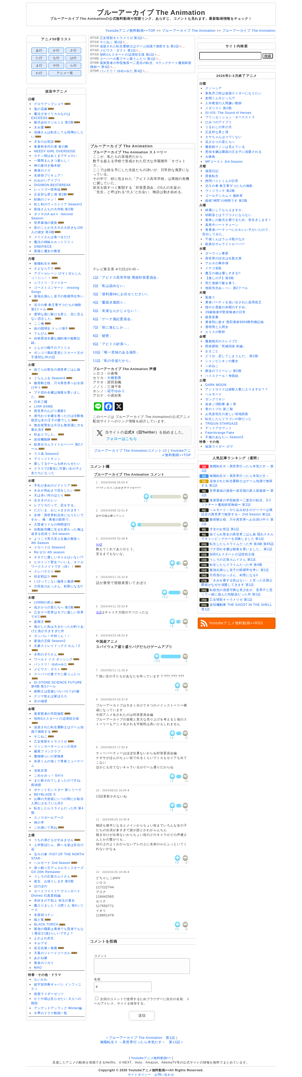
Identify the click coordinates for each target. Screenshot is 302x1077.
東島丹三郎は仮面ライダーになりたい (233, 93)
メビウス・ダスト (47, 669)
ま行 (39, 65)
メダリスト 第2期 (218, 108)
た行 (39, 58)
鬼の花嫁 (40, 109)
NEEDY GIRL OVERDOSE (55, 151)
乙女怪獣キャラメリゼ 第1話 (231, 599)
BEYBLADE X (45, 794)
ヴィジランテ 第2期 (220, 191)
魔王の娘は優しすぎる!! (223, 273)
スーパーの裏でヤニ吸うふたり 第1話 (128, 58)
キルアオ (40, 943)
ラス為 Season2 (46, 454)
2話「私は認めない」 (110, 286)
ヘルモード (213, 394)
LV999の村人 (44, 602)
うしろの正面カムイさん (52, 876)
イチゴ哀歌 (213, 268)
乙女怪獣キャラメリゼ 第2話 (121, 38)
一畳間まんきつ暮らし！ (52, 160)
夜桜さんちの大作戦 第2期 (53, 209)
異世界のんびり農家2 (50, 411)
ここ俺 (39, 323)
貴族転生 (211, 176)
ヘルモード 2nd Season (52, 863)
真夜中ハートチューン (221, 225)
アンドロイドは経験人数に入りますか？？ (236, 389)
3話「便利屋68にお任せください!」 (121, 294)
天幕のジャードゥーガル (52, 953)
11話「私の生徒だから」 (113, 361)
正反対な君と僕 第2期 (50, 194)
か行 (56, 50)
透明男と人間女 (216, 327)
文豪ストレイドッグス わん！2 (57, 646)
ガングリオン (215, 399)
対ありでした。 (45, 434)
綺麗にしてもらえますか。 (225, 210)
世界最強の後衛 (45, 223)
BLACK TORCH (46, 924)
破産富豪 (211, 317)
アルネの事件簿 (216, 263)
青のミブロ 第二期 (219, 409)
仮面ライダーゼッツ (49, 994)
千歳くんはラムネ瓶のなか (225, 239)
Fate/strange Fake (219, 433)
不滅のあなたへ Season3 (224, 437)
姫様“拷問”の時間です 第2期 (226, 200)
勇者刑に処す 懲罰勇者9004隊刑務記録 (234, 322)
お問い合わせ (164, 1074)
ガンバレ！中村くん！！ (52, 636)
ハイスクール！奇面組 (221, 376)
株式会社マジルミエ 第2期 (53, 122)
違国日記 (211, 171)
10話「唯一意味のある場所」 (116, 352)
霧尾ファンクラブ (47, 751)
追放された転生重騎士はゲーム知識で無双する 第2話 (139, 46)
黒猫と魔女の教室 (47, 251)
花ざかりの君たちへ (220, 142)
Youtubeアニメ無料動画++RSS (236, 623)
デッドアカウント (218, 428)
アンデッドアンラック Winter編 (58, 1008)
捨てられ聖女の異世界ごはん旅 (57, 369)
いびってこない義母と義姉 (54, 581)
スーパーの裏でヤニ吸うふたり (57, 674)
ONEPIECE (43, 246)
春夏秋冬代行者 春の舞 (51, 146)
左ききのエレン (45, 500)
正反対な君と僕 (216, 132)
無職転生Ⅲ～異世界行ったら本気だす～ (239, 476)
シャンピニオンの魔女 (221, 361)
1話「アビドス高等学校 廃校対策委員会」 (126, 277)
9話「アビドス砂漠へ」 (112, 344)
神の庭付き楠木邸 (47, 165)
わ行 (39, 73)
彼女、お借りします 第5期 (53, 881)
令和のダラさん (45, 654)
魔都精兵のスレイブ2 (221, 341)
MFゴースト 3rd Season (224, 161)
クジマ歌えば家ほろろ (50, 696)
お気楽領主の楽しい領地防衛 (226, 414)
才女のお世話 (44, 141)
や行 (56, 65)
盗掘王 (39, 621)
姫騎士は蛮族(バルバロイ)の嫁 (57, 691)
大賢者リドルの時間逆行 (52, 524)
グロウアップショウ (49, 104)
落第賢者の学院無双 (49, 713)
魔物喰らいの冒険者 (49, 756)
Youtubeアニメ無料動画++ (151, 1058)
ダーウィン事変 (216, 253)
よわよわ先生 (44, 938)
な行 (56, 58)
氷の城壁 (40, 701)
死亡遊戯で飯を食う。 (221, 283)
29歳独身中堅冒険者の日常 (225, 312)
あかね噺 (40, 958)
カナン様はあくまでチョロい (55, 155)
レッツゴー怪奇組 (47, 189)
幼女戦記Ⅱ (42, 576)
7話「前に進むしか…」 (112, 327)
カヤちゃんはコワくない (223, 137)
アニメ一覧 (65, 73)
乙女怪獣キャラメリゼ (50, 741)
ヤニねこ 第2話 (111, 42)
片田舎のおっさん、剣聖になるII (58, 586)
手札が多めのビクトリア (52, 485)
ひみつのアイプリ (218, 122)
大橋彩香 (114, 378)
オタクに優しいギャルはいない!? (58, 557)
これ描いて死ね (45, 827)
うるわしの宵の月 (218, 127)
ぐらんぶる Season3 (49, 378)
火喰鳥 (210, 157)
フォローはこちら (121, 439)
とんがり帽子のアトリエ (52, 348)
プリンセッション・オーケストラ (230, 117)
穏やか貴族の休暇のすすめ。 (226, 307)
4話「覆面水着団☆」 (110, 302)
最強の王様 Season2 (49, 641)
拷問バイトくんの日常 (221, 181)
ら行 (73, 65)
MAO (38, 967)
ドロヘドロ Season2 (49, 547)
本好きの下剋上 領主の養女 (54, 900)
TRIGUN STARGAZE (221, 423)
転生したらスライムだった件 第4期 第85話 (242, 544)
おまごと (211, 351)
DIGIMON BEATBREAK (52, 185)
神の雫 (39, 822)
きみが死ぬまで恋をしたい (54, 490)
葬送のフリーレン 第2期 (223, 371)
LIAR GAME (43, 406)
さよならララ (44, 268)
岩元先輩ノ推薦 (45, 948)
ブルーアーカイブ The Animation (121, 146)
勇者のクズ (42, 170)
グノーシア (213, 88)
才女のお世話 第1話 (224, 529)
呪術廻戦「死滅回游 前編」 (225, 346)
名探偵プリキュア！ (49, 175)
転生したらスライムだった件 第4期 (236, 565)
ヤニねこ (40, 736)
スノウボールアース (49, 817)
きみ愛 (39, 127)
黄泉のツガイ (44, 963)
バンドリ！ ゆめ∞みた (50, 664)
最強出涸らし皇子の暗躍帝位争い (59, 296)
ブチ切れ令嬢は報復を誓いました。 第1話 (241, 549)
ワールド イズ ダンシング (53, 659)
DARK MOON (216, 385)
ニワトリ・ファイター (50, 283)
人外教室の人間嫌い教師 (223, 103)
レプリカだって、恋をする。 (55, 505)
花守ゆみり (116, 391)
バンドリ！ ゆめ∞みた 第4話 (121, 71)
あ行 (39, 50)
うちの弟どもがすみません (54, 840)
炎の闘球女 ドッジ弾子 (51, 328)
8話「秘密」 (103, 336)
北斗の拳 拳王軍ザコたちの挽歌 (229, 186)
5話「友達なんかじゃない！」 (117, 311)
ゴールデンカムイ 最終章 (224, 196)
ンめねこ (211, 366)
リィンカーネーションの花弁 (55, 746)
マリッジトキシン (47, 459)
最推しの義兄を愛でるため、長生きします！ (238, 220)
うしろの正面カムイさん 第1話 (233, 559)
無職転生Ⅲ (42, 263)
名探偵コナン (44, 915)
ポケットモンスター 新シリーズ (57, 790)
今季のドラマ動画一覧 (50, 1013)
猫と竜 (39, 920)
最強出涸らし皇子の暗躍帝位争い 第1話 (239, 570)
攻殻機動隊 (42, 439)
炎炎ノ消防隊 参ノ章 (220, 404)
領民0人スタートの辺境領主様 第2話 (127, 54)
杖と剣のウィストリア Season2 (58, 204)
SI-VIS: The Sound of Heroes (228, 113)
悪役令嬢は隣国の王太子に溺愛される (233, 152)
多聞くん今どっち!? (220, 98)
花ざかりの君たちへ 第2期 (53, 607)
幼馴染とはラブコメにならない (228, 215)
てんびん (40, 333)
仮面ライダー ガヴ (219, 446)
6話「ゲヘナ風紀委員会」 (113, 319)
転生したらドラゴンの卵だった (228, 419)
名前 (97, 979)
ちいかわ (40, 979)
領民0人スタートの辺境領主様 (56, 718)
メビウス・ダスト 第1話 (118, 50)
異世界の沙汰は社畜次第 (223, 258)
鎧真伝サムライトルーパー (225, 244)
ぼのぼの (40, 886)
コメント (100, 956)
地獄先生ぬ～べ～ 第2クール (226, 288)
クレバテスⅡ (44, 571)
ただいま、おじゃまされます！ (57, 510)
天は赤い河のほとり (49, 495)
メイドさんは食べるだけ (52, 237)
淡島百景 (40, 770)
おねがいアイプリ (47, 180)
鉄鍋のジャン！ (45, 199)
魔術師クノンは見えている (225, 147)
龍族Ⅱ (210, 297)
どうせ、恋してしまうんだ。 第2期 (231, 356)
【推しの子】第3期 (219, 278)
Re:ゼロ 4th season (49, 552)
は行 (73, 58)
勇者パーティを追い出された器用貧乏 (233, 302)
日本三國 (40, 402)
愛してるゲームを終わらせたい (57, 463)
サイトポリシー (139, 1074)
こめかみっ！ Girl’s (48, 775)
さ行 (73, 50)
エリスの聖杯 (215, 332)
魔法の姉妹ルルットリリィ (54, 242)
